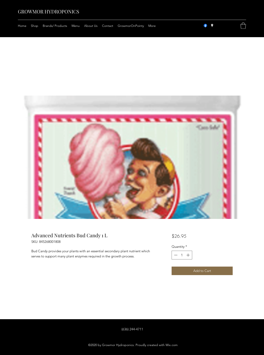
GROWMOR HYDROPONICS (48, 11)
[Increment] (188, 255)
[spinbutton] (181, 255)
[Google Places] (212, 25)
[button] (243, 25)
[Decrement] (175, 255)
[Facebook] (205, 25)
